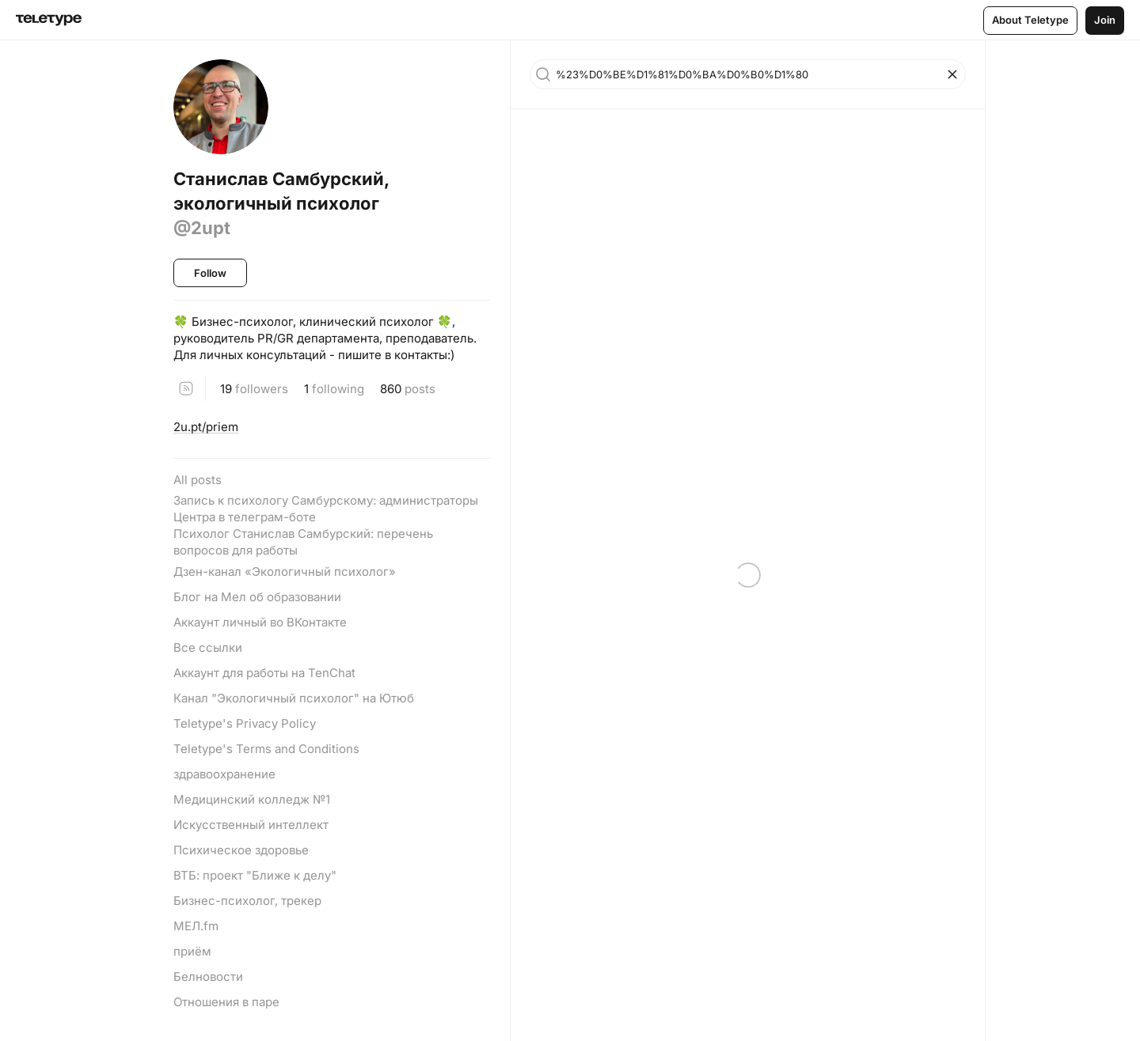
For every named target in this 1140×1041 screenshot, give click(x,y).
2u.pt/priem (205, 426)
